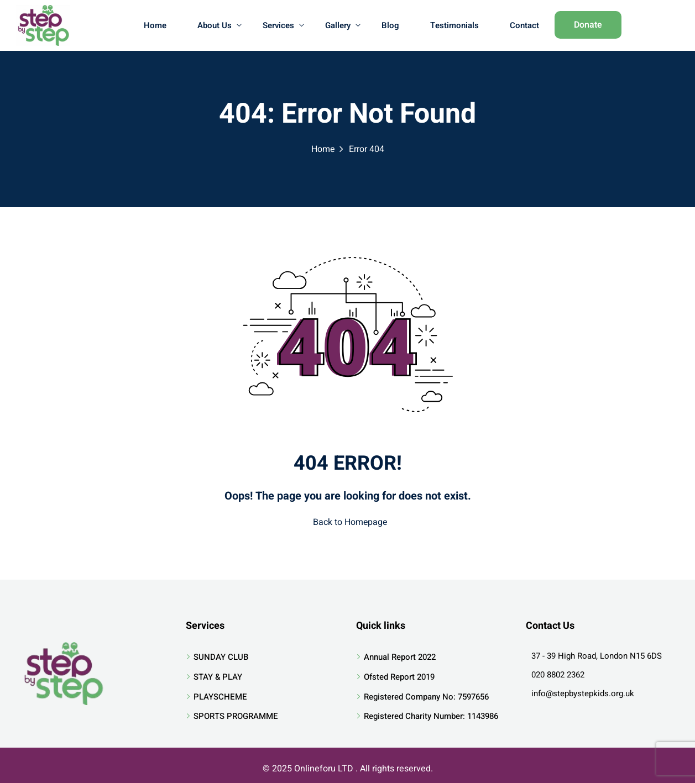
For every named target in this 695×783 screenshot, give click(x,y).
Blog (390, 25)
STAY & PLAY (218, 676)
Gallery (342, 25)
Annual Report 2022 (400, 657)
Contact (524, 25)
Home (155, 25)
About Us (219, 25)
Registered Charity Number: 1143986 (431, 716)
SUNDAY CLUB (221, 657)
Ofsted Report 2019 (399, 676)
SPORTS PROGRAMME (236, 716)
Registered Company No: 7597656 (426, 696)
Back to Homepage (348, 522)
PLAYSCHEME (220, 696)
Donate (588, 24)
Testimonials (454, 25)
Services (283, 25)
